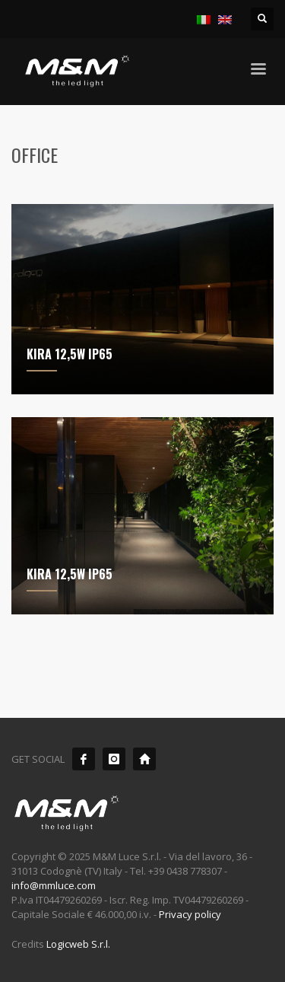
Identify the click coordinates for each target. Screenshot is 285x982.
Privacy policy (190, 914)
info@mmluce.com (53, 885)
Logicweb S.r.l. (78, 944)
